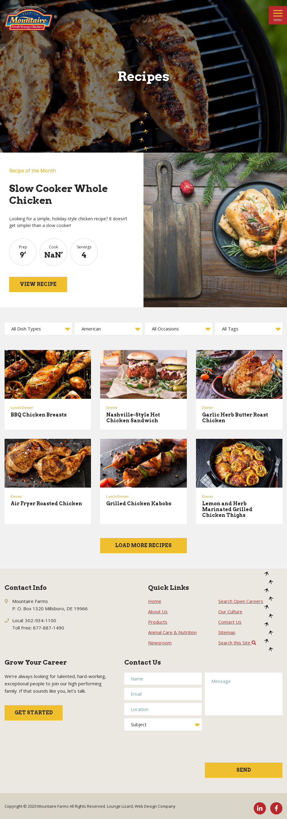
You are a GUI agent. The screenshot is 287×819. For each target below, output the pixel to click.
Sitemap (226, 632)
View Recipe (38, 284)
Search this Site (237, 643)
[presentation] (230, 742)
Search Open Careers (240, 601)
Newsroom (160, 643)
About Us (158, 611)
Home (154, 601)
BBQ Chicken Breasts (39, 415)
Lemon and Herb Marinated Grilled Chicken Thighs (227, 509)
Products (157, 622)
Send (243, 770)
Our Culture (230, 611)
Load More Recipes (143, 545)
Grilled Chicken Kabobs (138, 504)
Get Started (34, 713)
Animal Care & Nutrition (172, 632)
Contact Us (230, 622)
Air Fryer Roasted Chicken (46, 504)
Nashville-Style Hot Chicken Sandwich (133, 418)
